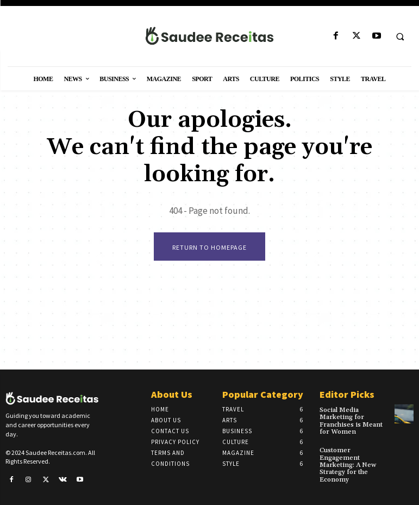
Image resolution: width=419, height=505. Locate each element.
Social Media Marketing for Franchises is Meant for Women (351, 421)
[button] (400, 36)
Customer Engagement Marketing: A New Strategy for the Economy (348, 464)
